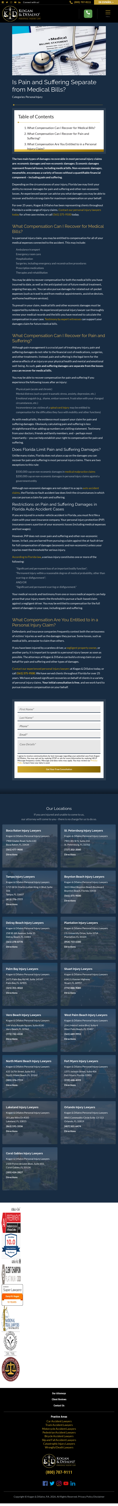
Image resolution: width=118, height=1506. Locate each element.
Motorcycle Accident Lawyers (59, 1427)
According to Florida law (26, 557)
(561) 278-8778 (14, 940)
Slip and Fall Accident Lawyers (59, 1439)
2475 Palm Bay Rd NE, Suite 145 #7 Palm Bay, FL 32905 (24, 980)
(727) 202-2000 (72, 848)
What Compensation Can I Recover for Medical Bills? (61, 128)
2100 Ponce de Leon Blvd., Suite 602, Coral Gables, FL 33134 (25, 1164)
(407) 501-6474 (72, 1125)
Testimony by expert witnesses (63, 319)
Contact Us (59, 1404)
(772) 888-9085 (72, 986)
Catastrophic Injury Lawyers (59, 1442)
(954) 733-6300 (72, 940)
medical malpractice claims (80, 471)
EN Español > (106, 2)
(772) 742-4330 (14, 1033)
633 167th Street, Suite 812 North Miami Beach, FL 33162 (21, 1072)
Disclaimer (98, 1495)
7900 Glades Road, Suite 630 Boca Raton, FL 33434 (21, 841)
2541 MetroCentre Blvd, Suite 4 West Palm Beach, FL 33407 (81, 1026)
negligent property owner (81, 647)
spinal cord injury (59, 407)
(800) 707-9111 (80, 2)
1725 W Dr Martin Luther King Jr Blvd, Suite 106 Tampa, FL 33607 (29, 890)
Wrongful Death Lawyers (59, 1446)
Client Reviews (59, 1398)
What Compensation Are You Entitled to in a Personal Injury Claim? (61, 146)
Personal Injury (34, 97)
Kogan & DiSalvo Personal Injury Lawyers (27, 835)
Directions (12, 853)
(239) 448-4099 (72, 1079)
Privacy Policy (85, 1495)
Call (88, 14)
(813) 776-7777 (14, 898)
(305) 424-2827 (14, 1171)
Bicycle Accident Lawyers (59, 1435)
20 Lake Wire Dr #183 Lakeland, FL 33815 (17, 1118)
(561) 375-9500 (62, 214)
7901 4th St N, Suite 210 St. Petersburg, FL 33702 (77, 841)
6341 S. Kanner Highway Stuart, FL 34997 (77, 980)
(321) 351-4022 (14, 986)
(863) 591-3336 (14, 1125)
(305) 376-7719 (14, 1079)
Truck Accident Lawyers (59, 1424)
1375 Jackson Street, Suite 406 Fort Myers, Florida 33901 (80, 1072)
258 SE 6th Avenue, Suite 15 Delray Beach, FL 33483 (20, 934)
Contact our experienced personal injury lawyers (41, 668)
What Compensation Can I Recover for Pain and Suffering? (58, 136)
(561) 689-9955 (72, 1033)
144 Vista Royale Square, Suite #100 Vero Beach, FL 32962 (25, 1026)
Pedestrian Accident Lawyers (59, 1431)
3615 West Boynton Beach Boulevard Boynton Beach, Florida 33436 (84, 888)
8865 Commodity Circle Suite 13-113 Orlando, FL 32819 (84, 1118)
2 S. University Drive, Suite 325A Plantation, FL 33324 (81, 934)
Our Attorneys (59, 1392)
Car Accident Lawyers (59, 1420)
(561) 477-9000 (14, 848)
